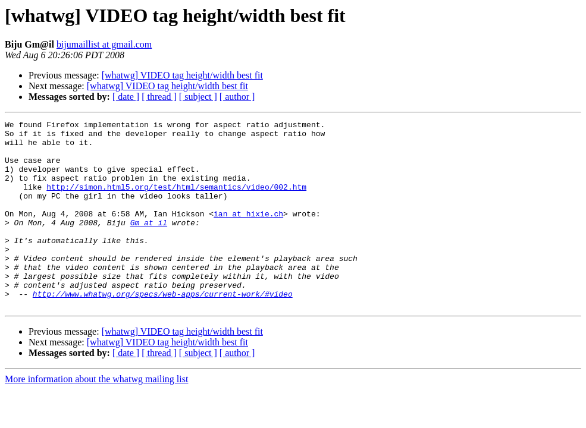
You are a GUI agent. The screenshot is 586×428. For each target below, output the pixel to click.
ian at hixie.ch (248, 233)
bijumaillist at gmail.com (104, 44)
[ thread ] (159, 97)
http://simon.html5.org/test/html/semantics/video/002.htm (176, 201)
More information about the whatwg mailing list (96, 416)
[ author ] (237, 97)
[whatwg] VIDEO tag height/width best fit (182, 75)
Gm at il (148, 243)
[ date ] (125, 97)
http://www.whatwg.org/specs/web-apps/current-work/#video (163, 329)
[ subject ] (198, 97)
